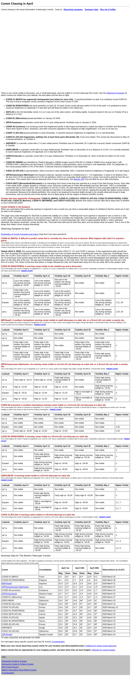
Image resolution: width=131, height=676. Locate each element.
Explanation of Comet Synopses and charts (19, 234)
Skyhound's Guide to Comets (14, 661)
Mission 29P (79, 179)
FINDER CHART (27, 271)
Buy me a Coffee (108, 9)
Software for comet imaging (103, 650)
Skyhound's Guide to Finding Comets (18, 664)
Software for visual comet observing (101, 646)
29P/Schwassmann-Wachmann (15, 587)
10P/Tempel (7, 635)
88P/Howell (7, 584)
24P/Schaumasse (9, 594)
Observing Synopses (115, 93)
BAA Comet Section (10, 667)
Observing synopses (73, 9)
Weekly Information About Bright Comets (19, 670)
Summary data (91, 9)
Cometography (58, 642)
